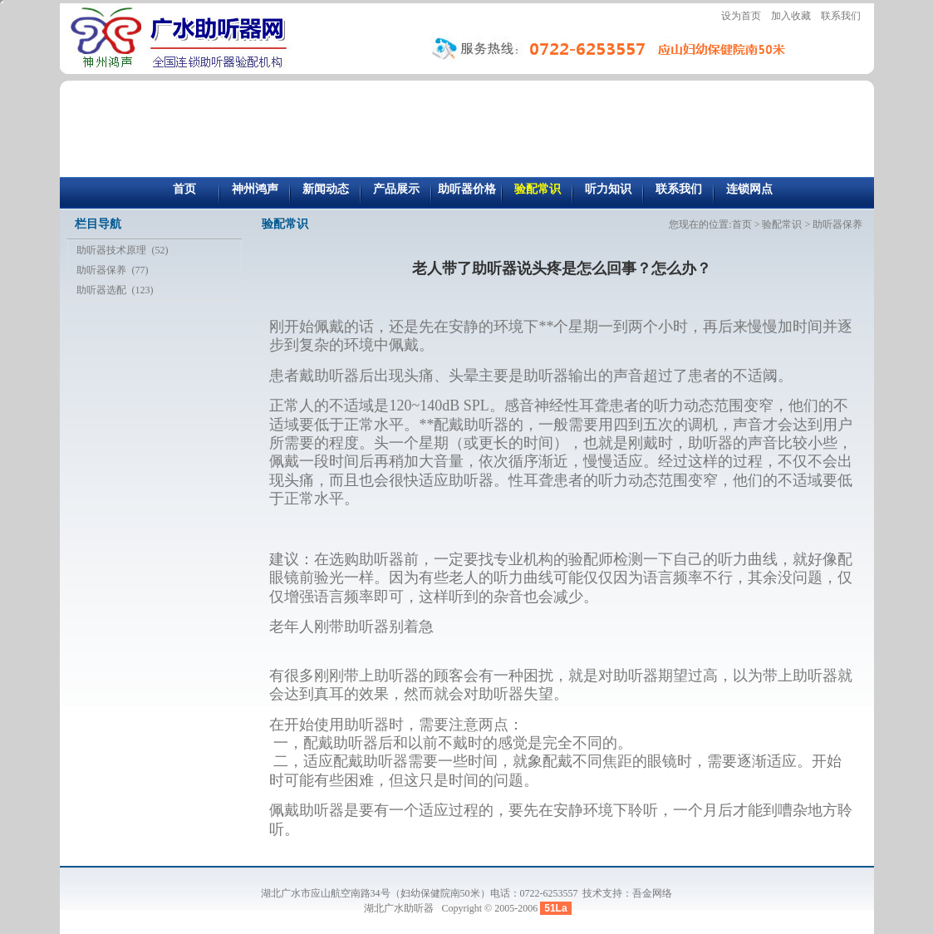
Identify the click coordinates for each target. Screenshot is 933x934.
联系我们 (841, 16)
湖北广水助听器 (400, 908)
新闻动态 (325, 189)
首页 (184, 189)
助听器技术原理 (111, 250)
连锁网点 (749, 189)
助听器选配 (101, 290)
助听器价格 (467, 189)
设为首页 (741, 16)
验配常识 (537, 189)
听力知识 (608, 189)
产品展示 (396, 189)
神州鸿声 (255, 189)
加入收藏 (791, 16)
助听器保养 (101, 270)
